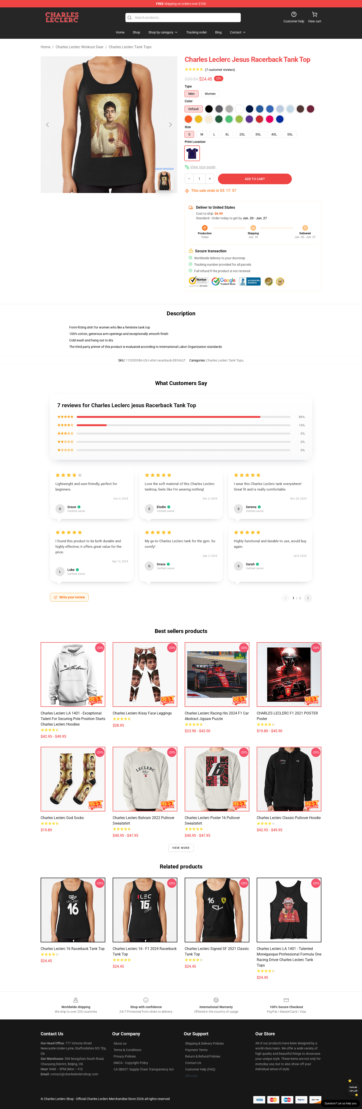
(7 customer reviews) (220, 70)
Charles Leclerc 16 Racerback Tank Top (73, 948)
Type (188, 86)
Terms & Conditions (127, 1050)
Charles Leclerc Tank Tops (130, 47)
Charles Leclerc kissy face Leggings (142, 713)
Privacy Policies (125, 1056)
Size (188, 127)
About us (120, 1043)
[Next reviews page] (308, 598)
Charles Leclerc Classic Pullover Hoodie (289, 818)
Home (45, 47)
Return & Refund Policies (202, 1056)
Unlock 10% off (353, 1089)
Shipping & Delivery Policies (204, 1043)
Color (189, 101)
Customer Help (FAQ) (200, 1069)
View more (181, 848)
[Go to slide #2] (121, 204)
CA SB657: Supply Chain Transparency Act (144, 1069)
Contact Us (193, 1063)
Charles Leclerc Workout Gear (79, 47)
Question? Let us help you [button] (340, 1103)
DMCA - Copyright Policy (131, 1063)
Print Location (195, 142)
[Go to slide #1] (97, 204)
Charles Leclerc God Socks (62, 818)
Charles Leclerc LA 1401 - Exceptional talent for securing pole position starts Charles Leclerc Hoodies (73, 718)
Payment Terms (196, 1050)
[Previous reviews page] (285, 598)
